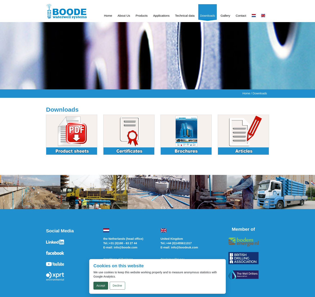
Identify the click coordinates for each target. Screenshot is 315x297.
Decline (117, 285)
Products (142, 15)
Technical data (184, 15)
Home (108, 15)
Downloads (207, 15)
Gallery (225, 15)
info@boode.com (125, 247)
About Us (124, 15)
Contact (241, 15)
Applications (161, 15)
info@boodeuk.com (184, 247)
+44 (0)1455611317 (179, 243)
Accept (100, 285)
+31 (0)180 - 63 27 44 (123, 243)
